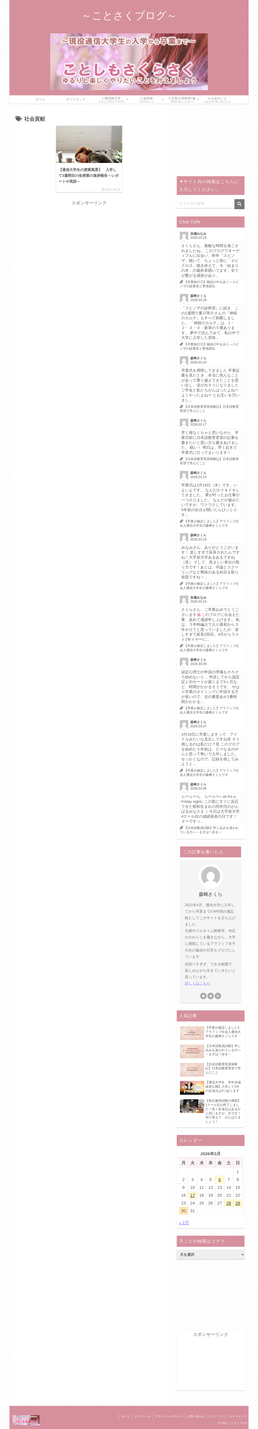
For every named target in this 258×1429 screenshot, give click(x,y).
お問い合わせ (195, 1416)
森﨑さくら (211, 894)
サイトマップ (237, 1416)
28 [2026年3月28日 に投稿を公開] (228, 1203)
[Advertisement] (89, 235)
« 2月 (184, 1222)
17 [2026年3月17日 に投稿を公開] (192, 1195)
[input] (210, 203)
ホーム (125, 1416)
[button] (239, 204)
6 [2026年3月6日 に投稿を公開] (219, 1179)
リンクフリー (216, 1416)
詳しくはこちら (197, 983)
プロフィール (141, 1416)
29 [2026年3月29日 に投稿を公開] (237, 1203)
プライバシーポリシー (169, 1416)
